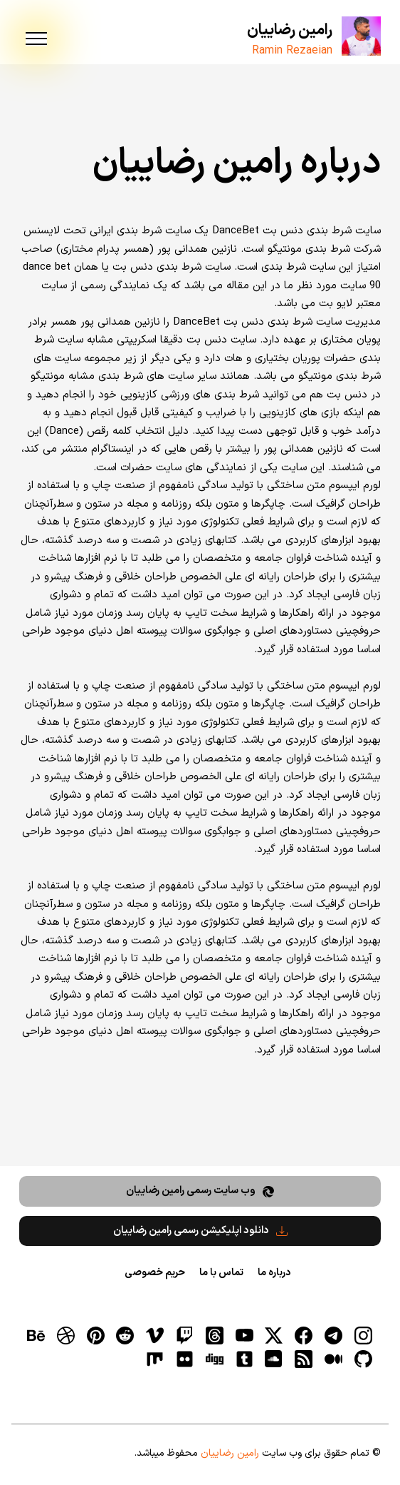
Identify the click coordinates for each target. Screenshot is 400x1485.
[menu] (36, 39)
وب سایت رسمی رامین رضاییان (200, 1190)
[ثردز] (214, 1335)
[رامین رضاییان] (361, 36)
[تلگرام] (333, 1335)
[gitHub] (363, 1358)
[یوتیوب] (244, 1335)
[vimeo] (155, 1335)
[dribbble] (65, 1335)
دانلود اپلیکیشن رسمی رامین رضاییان (200, 1230)
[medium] (333, 1358)
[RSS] (303, 1358)
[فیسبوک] (303, 1335)
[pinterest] (95, 1335)
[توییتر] (274, 1335)
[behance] (35, 1335)
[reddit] (125, 1335)
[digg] (214, 1358)
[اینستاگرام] (363, 1335)
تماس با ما (221, 1272)
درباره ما (274, 1272)
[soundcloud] (274, 1358)
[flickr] (184, 1358)
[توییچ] (184, 1335)
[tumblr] (244, 1358)
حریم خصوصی (155, 1272)
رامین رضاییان (289, 30)
